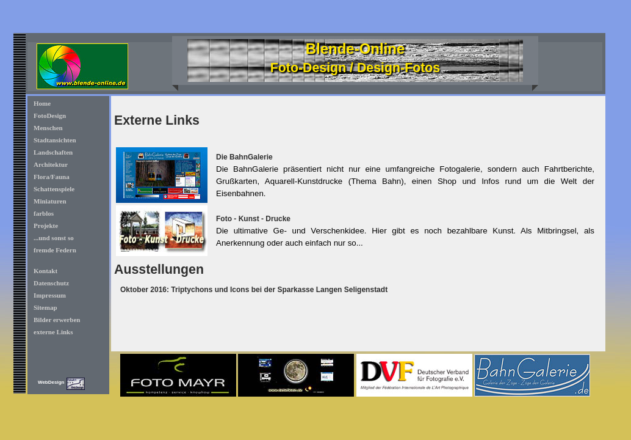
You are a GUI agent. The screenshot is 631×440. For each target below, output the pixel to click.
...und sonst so (54, 237)
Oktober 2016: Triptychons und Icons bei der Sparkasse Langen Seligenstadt (254, 289)
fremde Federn (55, 250)
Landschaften (53, 152)
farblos (44, 213)
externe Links (53, 332)
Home (42, 103)
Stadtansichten (55, 140)
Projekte (46, 225)
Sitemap (45, 307)
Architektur (51, 164)
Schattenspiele (54, 189)
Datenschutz (51, 283)
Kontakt (45, 270)
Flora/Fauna (52, 176)
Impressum (50, 295)
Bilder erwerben (57, 319)
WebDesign (51, 382)
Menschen (48, 127)
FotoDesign (50, 115)
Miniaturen (50, 201)
